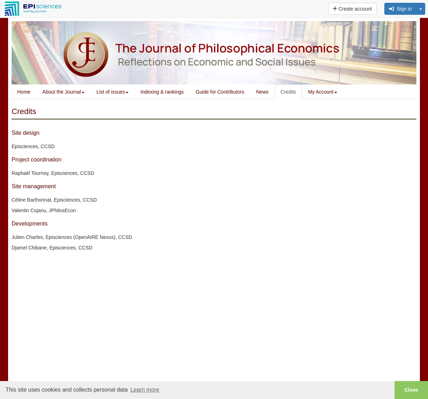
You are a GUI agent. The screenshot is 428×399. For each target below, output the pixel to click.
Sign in (400, 9)
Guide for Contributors (220, 92)
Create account (352, 9)
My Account (322, 92)
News (262, 92)
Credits (288, 92)
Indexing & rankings (162, 92)
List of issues (112, 92)
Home (23, 92)
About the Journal (63, 92)
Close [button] (411, 390)
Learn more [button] (144, 390)
